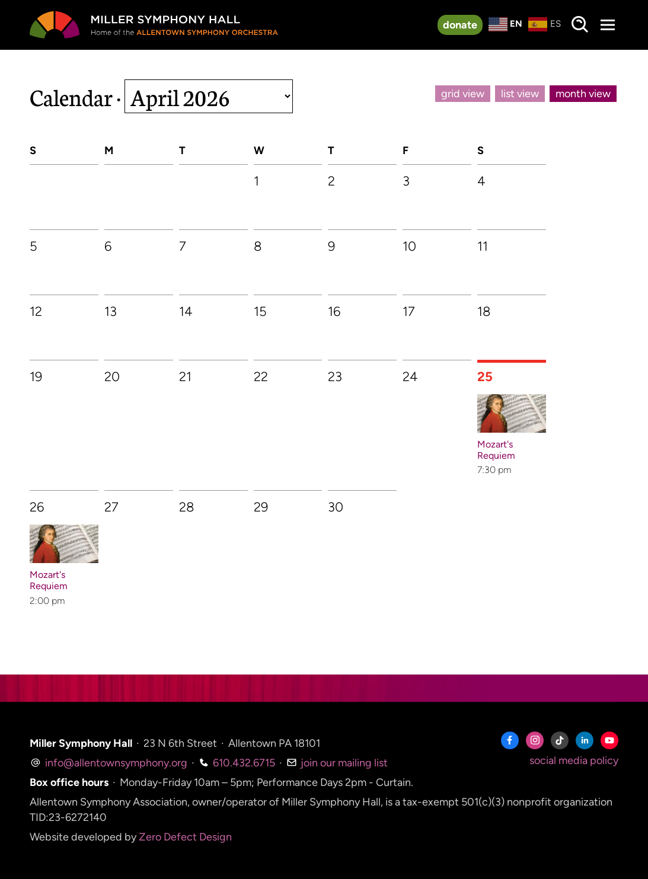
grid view (462, 93)
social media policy (573, 760)
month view (583, 93)
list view (520, 93)
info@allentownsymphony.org (108, 762)
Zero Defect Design (185, 836)
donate (460, 24)
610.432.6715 (237, 762)
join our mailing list (337, 762)
